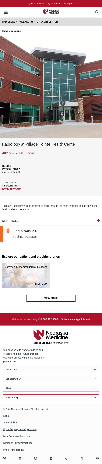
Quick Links (51, 369)
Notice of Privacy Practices (17, 442)
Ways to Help (51, 397)
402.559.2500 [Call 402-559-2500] (13, 153)
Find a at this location (24, 234)
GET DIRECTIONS (11, 189)
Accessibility (10, 422)
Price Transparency (13, 449)
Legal (6, 415)
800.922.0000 (50, 319)
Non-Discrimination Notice (17, 436)
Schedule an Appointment (75, 319)
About (51, 388)
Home (5, 31)
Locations (16, 31)
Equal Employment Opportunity (20, 429)
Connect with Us (51, 378)
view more (51, 298)
